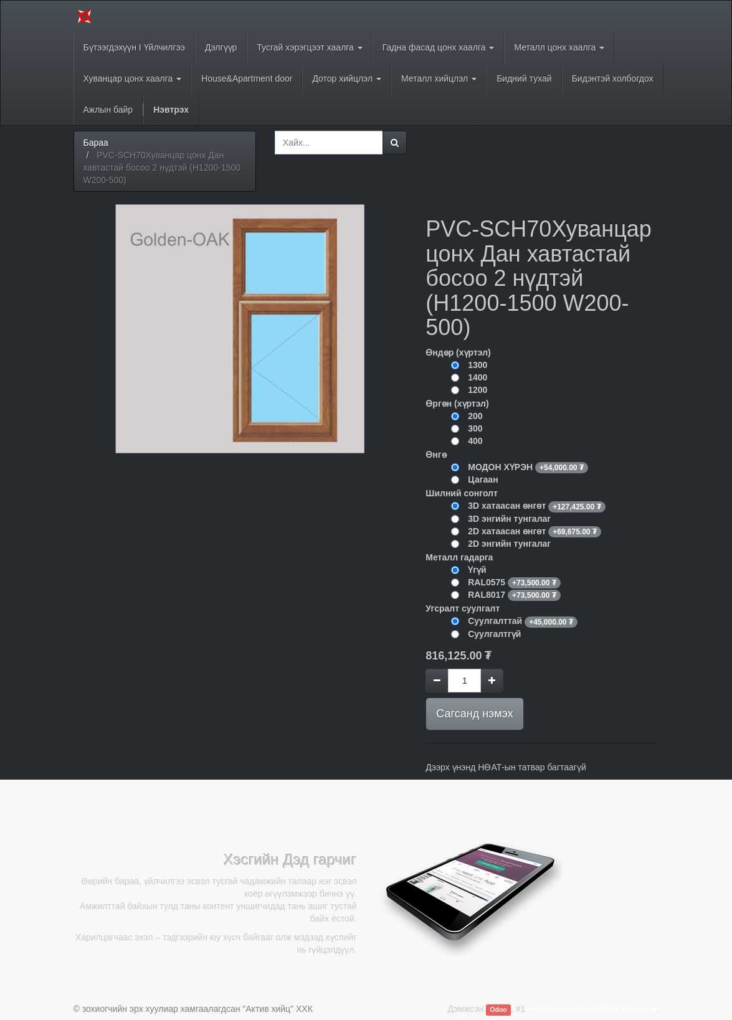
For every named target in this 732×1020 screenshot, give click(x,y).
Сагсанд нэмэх (474, 713)
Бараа (95, 143)
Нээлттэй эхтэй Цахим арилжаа (592, 1009)
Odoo (498, 1009)
